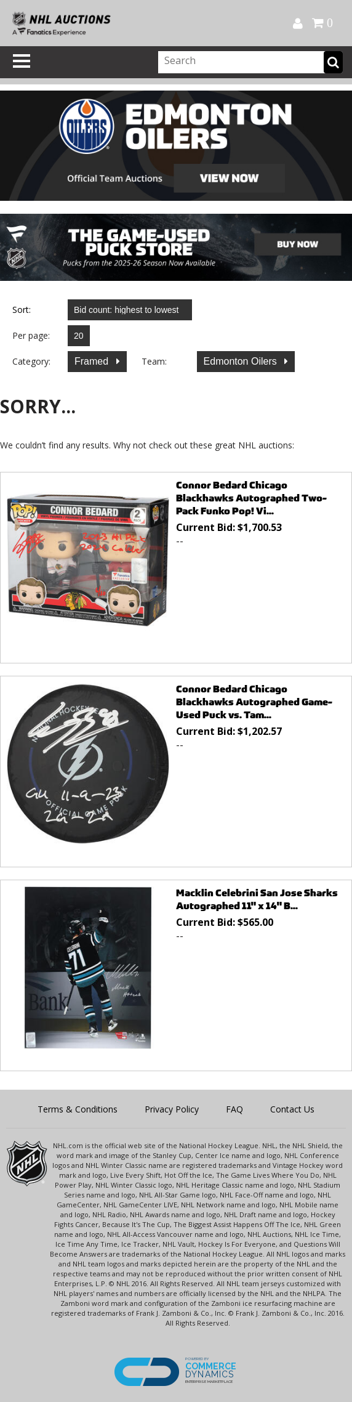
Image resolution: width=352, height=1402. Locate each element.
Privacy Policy (172, 1109)
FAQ (234, 1109)
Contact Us (292, 1109)
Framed (92, 361)
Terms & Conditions (78, 1109)
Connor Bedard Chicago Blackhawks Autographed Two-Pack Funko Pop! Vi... (251, 498)
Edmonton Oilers (242, 361)
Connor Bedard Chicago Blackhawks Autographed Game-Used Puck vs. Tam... (254, 702)
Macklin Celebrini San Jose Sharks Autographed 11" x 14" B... (257, 899)
